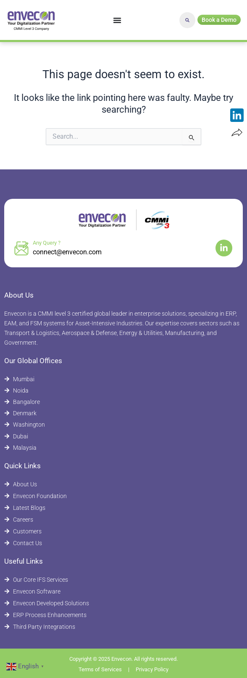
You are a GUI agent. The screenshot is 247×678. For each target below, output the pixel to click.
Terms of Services (100, 669)
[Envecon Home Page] (31, 20)
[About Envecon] (123, 484)
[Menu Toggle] (117, 20)
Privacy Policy (152, 669)
